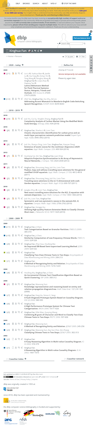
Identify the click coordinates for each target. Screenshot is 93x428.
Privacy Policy (26, 379)
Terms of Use (14, 379)
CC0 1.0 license (51, 377)
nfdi (52, 3)
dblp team (39, 374)
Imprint (35, 379)
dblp (18, 3)
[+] (65, 359)
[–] (62, 65)
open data (35, 377)
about (45, 3)
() (43, 123)
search (36, 3)
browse (26, 3)
